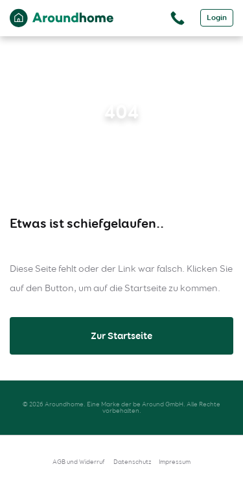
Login (217, 18)
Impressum (175, 461)
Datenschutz (132, 461)
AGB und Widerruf (78, 461)
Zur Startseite (121, 335)
